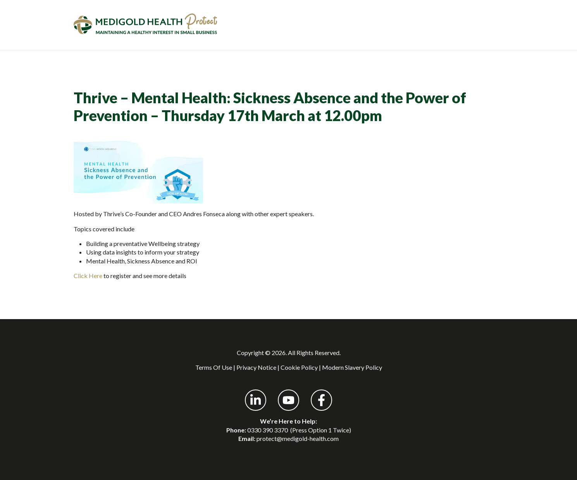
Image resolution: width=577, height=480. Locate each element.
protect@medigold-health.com (298, 438)
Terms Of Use (213, 367)
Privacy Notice (256, 367)
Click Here (88, 275)
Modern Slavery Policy (352, 367)
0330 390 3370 (267, 430)
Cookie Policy (299, 367)
